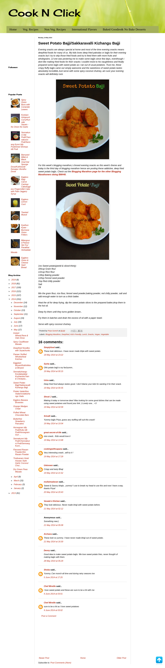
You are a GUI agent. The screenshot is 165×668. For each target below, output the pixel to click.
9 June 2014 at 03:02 (53, 610)
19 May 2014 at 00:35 (53, 388)
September (19, 314)
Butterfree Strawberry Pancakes (19, 421)
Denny (47, 550)
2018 (13, 284)
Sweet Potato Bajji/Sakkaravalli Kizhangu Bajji (21, 385)
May (16, 330)
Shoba (47, 570)
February (18, 484)
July (16, 322)
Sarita (46, 364)
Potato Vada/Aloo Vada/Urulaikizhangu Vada (21, 393)
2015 (13, 295)
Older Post (121, 658)
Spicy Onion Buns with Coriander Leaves (25, 105)
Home (13, 29)
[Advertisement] (82, 637)
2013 (13, 493)
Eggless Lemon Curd (24, 201)
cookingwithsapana (53, 449)
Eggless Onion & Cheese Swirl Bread (24, 262)
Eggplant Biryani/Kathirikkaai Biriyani (22, 365)
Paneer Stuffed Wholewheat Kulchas (20, 356)
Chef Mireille (50, 586)
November (18, 306)
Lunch (84, 334)
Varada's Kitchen (52, 501)
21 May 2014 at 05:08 (53, 525)
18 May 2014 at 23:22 (53, 355)
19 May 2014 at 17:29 (53, 456)
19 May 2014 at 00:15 (53, 371)
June (16, 326)
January (17, 488)
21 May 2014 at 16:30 (53, 542)
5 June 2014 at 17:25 (53, 577)
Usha (46, 380)
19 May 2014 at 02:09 (53, 407)
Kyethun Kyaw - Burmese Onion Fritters (25, 230)
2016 (13, 291)
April (16, 477)
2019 (13, 280)
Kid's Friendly (75, 334)
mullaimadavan (51, 482)
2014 (13, 299)
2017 (13, 287)
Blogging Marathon (53, 334)
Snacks (91, 334)
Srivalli (47, 416)
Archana (48, 534)
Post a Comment (48, 616)
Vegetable (105, 334)
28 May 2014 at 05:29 (53, 561)
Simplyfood (49, 347)
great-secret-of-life (52, 432)
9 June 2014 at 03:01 (53, 594)
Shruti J (47, 397)
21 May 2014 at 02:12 (53, 509)
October (17, 310)
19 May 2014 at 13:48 (53, 440)
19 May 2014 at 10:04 (53, 423)
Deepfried (65, 334)
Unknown (48, 465)
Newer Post (44, 658)
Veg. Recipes (30, 29)
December (18, 302)
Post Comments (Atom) (60, 663)
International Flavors (84, 29)
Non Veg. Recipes (55, 29)
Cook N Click (44, 13)
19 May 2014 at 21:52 (53, 473)
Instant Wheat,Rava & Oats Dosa (20, 335)
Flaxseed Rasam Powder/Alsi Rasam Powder (21, 452)
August (17, 318)
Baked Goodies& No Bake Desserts (124, 29)
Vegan (97, 334)
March (17, 481)
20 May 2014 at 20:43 (53, 492)
